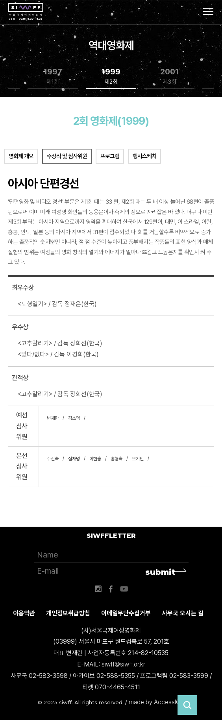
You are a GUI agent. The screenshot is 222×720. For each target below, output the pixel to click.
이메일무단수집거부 (126, 613)
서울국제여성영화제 (25, 12)
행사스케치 (144, 156)
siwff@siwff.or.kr (123, 664)
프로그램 (109, 156)
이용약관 (24, 613)
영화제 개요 (21, 156)
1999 (111, 76)
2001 (169, 76)
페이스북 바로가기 (111, 589)
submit (160, 572)
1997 (53, 76)
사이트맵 (208, 11)
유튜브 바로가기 (124, 589)
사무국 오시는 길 (183, 613)
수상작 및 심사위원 (67, 156)
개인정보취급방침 (68, 613)
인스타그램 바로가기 (98, 589)
